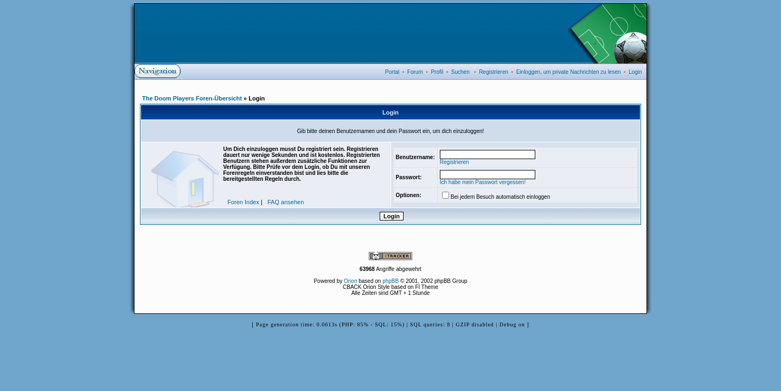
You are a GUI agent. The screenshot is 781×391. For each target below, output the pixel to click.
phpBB (390, 281)
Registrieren (493, 72)
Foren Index (243, 202)
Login (635, 72)
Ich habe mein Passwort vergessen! (483, 182)
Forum (415, 72)
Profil (437, 72)
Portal (392, 72)
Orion (350, 281)
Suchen (460, 72)
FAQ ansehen (285, 202)
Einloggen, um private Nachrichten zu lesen (568, 72)
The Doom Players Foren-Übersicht (192, 98)
